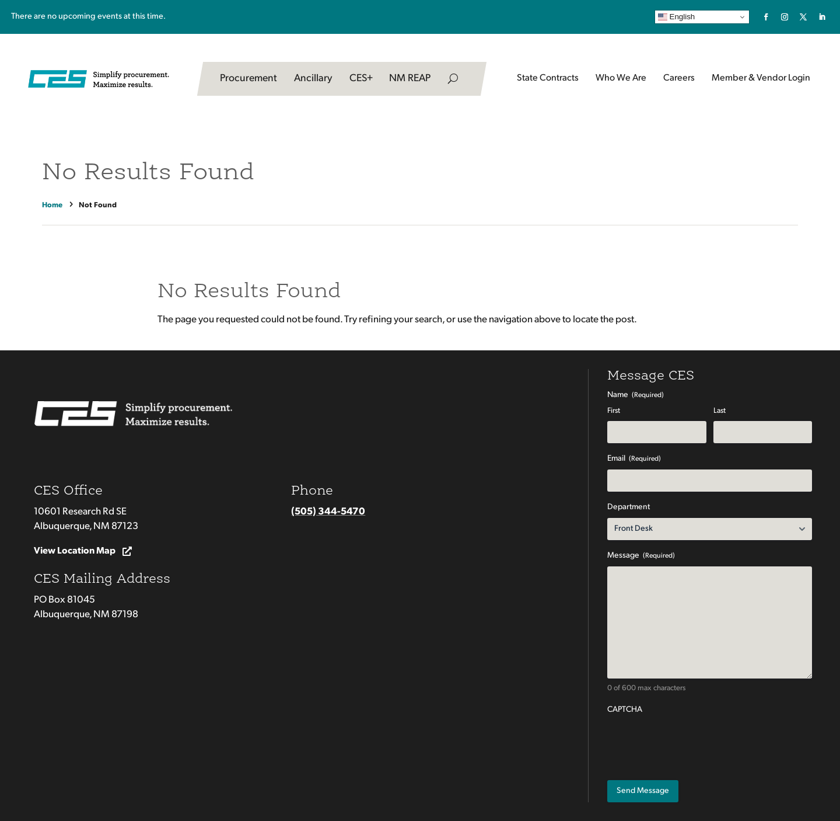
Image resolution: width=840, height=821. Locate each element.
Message (641, 556)
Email (634, 459)
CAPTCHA (624, 709)
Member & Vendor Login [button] (761, 78)
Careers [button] (679, 78)
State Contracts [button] (548, 78)
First (613, 411)
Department (628, 507)
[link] (766, 17)
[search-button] (453, 79)
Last (719, 411)
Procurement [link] (248, 79)
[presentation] (696, 743)
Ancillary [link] (313, 79)
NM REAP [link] (409, 79)
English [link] (676, 17)
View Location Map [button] (75, 551)
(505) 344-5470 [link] (328, 512)
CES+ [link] (361, 79)
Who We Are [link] (621, 78)
